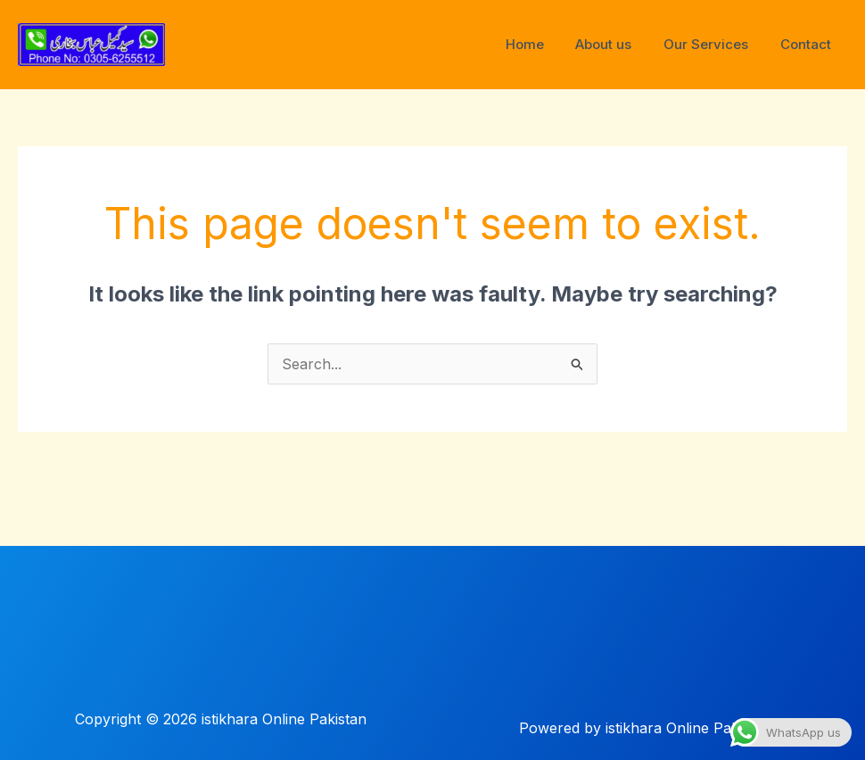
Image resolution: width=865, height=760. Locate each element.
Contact (808, 44)
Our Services (713, 44)
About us (617, 44)
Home (542, 44)
